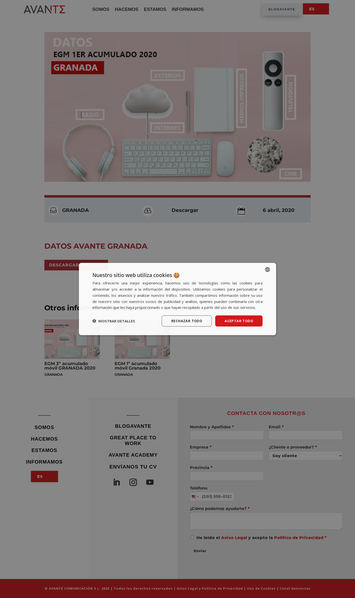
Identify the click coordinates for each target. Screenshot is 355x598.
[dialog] (177, 299)
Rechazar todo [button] (186, 320)
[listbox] (267, 269)
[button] (113, 321)
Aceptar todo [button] (239, 320)
